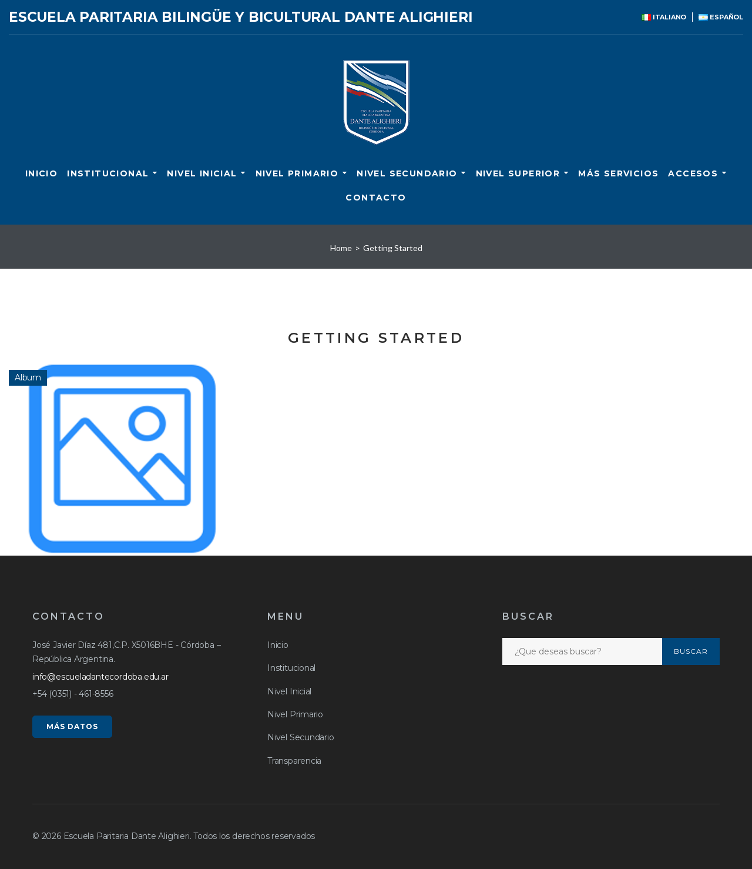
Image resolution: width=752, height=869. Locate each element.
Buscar (691, 651)
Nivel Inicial (202, 173)
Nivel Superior (518, 173)
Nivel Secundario (407, 173)
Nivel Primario (297, 173)
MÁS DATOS (72, 726)
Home (341, 248)
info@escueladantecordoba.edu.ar (100, 676)
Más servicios (618, 173)
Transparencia (294, 761)
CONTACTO (375, 197)
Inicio (41, 173)
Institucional (108, 173)
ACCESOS (693, 173)
